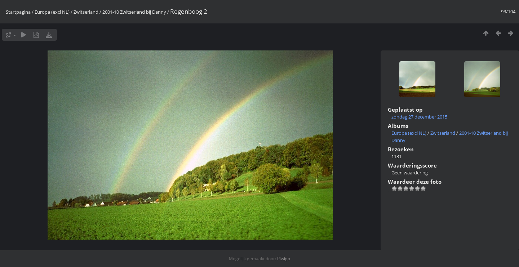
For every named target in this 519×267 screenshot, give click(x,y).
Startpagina (18, 12)
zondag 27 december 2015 (419, 117)
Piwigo (283, 258)
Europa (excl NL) (52, 12)
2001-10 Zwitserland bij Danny (134, 12)
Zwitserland (86, 12)
